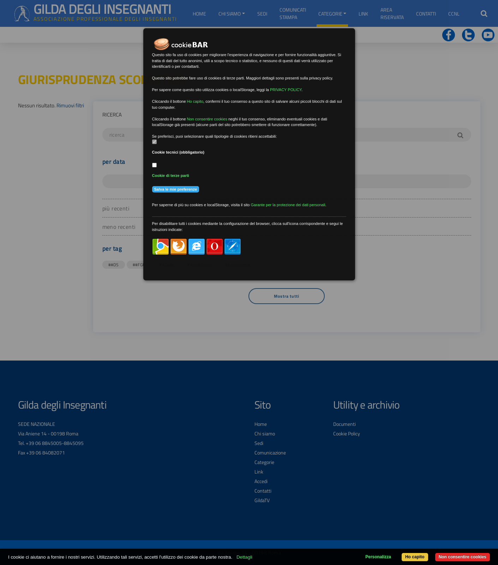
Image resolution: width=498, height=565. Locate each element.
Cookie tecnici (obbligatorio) (178, 152)
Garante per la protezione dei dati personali (288, 205)
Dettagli (244, 557)
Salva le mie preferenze (175, 189)
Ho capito (415, 556)
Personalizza (378, 556)
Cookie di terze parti (170, 175)
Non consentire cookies (462, 556)
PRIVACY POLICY (285, 90)
